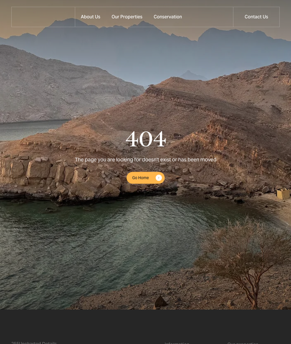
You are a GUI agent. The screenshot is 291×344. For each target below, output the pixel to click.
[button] (127, 17)
